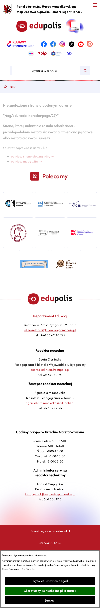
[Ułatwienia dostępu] (69, 53)
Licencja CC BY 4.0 (50, 543)
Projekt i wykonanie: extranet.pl (50, 531)
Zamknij (50, 600)
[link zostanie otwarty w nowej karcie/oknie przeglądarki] (20, 44)
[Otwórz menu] (95, 5)
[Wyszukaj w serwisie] (46, 70)
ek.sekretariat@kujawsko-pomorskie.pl (50, 330)
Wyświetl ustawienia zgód (50, 581)
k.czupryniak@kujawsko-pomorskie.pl (50, 494)
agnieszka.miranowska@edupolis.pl (50, 403)
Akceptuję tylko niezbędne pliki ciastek (50, 590)
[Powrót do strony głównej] (5, 87)
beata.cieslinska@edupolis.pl (50, 369)
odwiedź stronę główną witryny (32, 161)
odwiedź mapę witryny (26, 166)
